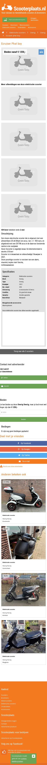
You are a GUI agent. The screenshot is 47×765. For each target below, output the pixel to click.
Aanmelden (34, 20)
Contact (4, 724)
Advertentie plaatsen (9, 727)
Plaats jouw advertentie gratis (17, 19)
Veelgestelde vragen (9, 721)
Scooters (5, 25)
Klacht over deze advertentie (12, 466)
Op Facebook (24, 443)
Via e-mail (24, 461)
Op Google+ (24, 449)
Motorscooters (24, 25)
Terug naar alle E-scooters (23, 351)
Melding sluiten (17, 761)
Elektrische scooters (9, 27)
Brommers (14, 25)
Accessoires (32, 27)
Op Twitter (24, 455)
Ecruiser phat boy (13, 35)
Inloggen (33, 18)
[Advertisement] (23, 328)
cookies (24, 758)
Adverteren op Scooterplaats (11, 738)
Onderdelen (22, 27)
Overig (32, 32)
